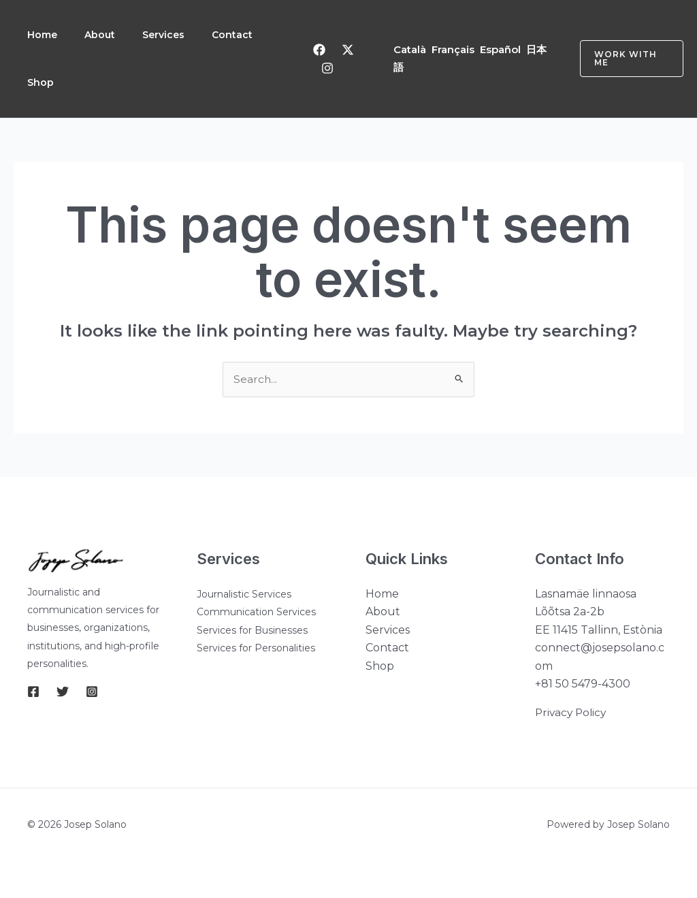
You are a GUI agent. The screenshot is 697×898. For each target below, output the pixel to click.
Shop (42, 82)
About (103, 35)
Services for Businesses (252, 631)
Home (44, 35)
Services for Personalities (256, 648)
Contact (241, 35)
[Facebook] (320, 50)
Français (454, 49)
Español (501, 49)
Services (170, 35)
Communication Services (256, 612)
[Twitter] (349, 50)
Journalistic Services (244, 595)
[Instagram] (329, 68)
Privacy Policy (572, 713)
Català (411, 49)
